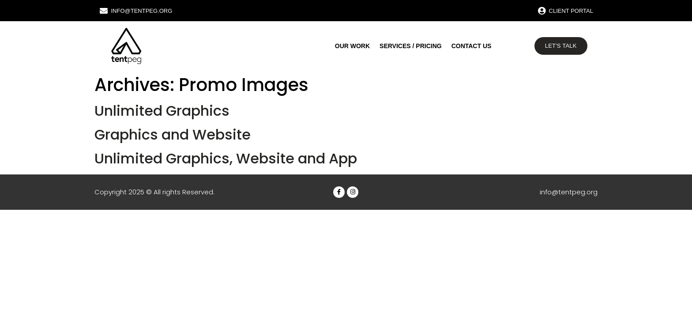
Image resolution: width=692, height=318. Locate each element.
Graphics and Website (172, 134)
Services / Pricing (411, 45)
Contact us (471, 45)
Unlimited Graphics (161, 111)
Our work (352, 45)
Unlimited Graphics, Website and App (225, 158)
